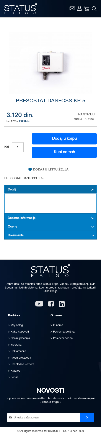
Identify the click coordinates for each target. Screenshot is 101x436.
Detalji (12, 189)
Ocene (12, 226)
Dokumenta (16, 235)
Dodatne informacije (22, 218)
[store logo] (20, 8)
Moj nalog (79, 8)
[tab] (50, 189)
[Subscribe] (87, 418)
